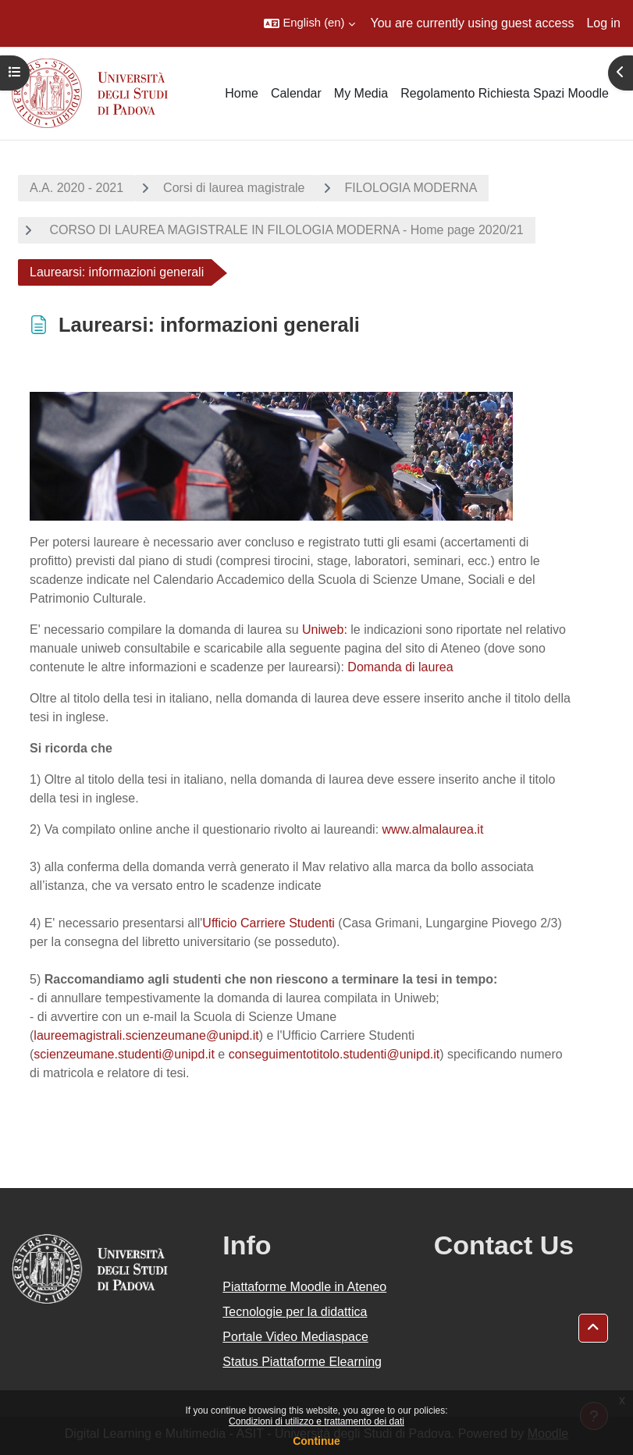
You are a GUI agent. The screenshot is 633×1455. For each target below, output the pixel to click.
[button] (309, 23)
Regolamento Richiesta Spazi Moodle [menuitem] (504, 93)
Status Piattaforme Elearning (302, 1361)
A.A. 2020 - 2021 (76, 187)
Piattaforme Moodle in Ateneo (304, 1286)
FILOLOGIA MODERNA (411, 187)
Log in (603, 23)
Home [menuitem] (241, 93)
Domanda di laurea (400, 667)
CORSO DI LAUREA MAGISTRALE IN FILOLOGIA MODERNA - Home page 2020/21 (285, 230)
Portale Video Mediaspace (295, 1336)
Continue (316, 1441)
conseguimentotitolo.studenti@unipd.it (334, 1054)
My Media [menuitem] (361, 93)
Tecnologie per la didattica (294, 1311)
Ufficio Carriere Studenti (268, 923)
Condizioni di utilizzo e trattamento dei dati (316, 1421)
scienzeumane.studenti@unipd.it (124, 1054)
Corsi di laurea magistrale (233, 187)
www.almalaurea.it (433, 829)
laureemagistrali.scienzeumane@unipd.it (146, 1035)
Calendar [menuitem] (296, 93)
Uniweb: (324, 629)
